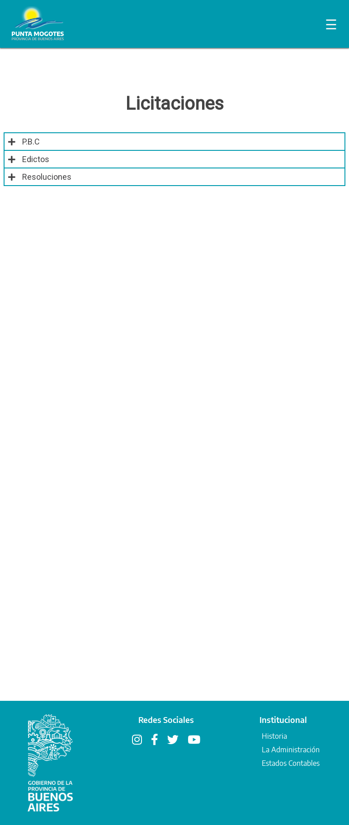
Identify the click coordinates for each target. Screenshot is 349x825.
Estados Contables (291, 763)
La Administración (291, 749)
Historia (274, 736)
